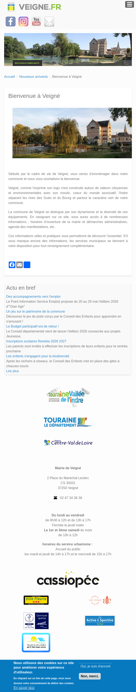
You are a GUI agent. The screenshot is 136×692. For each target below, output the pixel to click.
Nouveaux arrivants (33, 76)
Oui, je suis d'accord (95, 666)
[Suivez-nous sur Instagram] (23, 21)
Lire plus (12, 371)
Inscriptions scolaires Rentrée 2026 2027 (36, 341)
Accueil (9, 76)
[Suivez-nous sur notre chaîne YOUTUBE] (36, 21)
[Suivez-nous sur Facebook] (10, 21)
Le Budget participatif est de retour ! (32, 326)
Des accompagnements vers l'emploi (33, 296)
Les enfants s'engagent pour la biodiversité (37, 356)
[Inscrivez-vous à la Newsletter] (49, 21)
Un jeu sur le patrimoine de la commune (35, 311)
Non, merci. (90, 676)
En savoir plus (24, 688)
